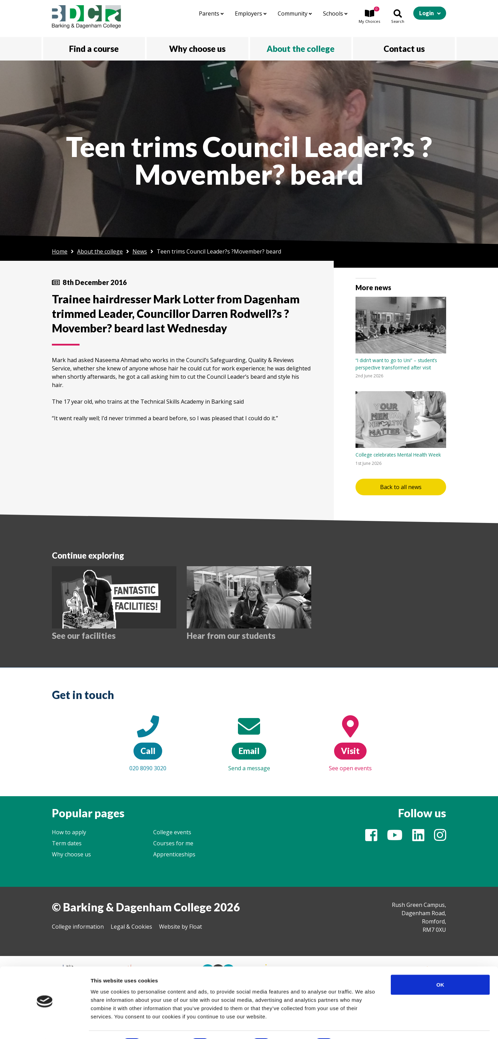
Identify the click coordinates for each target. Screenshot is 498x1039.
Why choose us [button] (197, 49)
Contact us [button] (404, 49)
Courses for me (173, 843)
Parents (211, 13)
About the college (100, 251)
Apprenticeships (174, 854)
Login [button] (426, 13)
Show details (363, 1025)
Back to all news (401, 487)
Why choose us (71, 854)
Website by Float (180, 926)
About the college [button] (300, 49)
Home (59, 251)
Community (295, 13)
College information (78, 926)
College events (172, 832)
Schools (335, 13)
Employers (251, 13)
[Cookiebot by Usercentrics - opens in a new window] (45, 1025)
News (139, 251)
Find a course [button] (94, 49)
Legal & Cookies (131, 926)
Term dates (67, 843)
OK (440, 965)
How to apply (69, 832)
